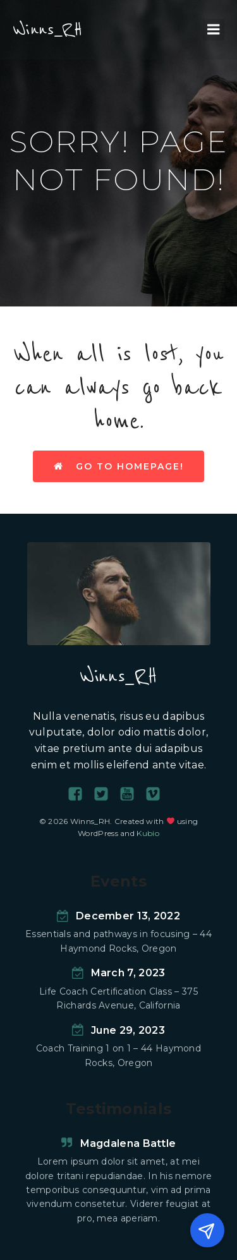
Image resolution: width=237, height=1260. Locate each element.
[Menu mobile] (213, 29)
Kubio (148, 833)
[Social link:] (80, 794)
